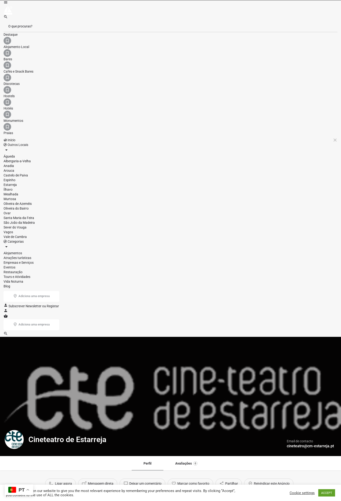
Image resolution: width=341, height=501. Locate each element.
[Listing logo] (14, 123)
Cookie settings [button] (302, 493)
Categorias (186, 11)
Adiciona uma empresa (314, 11)
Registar (270, 11)
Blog (209, 11)
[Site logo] (9, 10)
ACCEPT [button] (326, 493)
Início (135, 11)
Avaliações (186, 147)
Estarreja (111, 216)
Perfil (148, 147)
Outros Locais (157, 11)
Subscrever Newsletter (242, 11)
